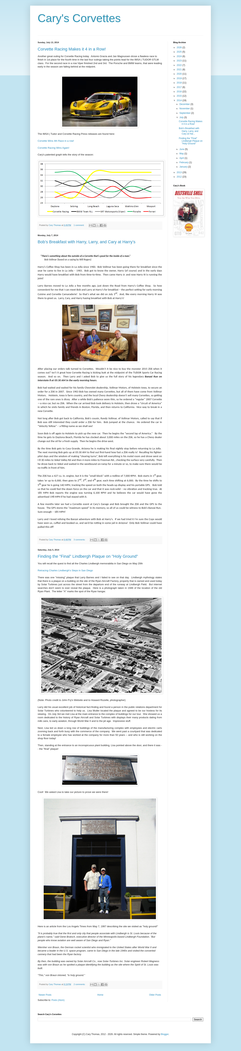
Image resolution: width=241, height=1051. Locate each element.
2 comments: (80, 984)
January (183, 166)
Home (100, 995)
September (185, 113)
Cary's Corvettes (79, 18)
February (184, 162)
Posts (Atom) (57, 1000)
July (181, 117)
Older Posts (155, 995)
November (185, 108)
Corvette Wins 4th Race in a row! (56, 140)
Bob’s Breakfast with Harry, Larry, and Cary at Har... (189, 131)
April (182, 158)
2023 (179, 60)
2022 (179, 65)
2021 (179, 69)
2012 (179, 176)
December (185, 104)
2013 (179, 172)
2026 (179, 47)
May (181, 153)
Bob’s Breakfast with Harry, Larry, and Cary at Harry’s (86, 241)
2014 (179, 100)
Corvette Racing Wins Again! (53, 147)
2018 (179, 82)
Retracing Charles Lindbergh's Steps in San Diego (65, 570)
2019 (179, 78)
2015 (179, 96)
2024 (179, 56)
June (182, 149)
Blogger (165, 1034)
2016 (179, 91)
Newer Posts (45, 995)
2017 (179, 87)
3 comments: (80, 540)
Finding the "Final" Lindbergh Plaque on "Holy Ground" (88, 556)
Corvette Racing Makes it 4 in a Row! (72, 49)
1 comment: (79, 225)
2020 (179, 74)
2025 (179, 51)
